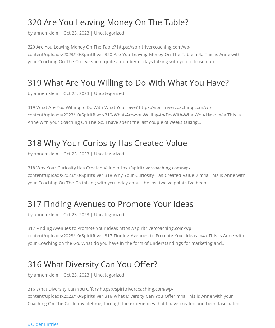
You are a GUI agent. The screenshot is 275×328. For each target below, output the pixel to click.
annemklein (46, 33)
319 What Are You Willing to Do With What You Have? (128, 82)
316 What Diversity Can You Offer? (92, 264)
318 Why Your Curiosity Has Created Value (107, 143)
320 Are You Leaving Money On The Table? (108, 22)
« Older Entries (43, 324)
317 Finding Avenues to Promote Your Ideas (110, 203)
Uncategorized (109, 33)
